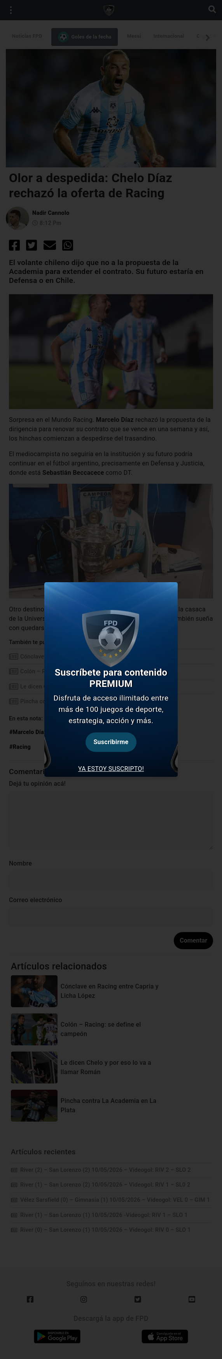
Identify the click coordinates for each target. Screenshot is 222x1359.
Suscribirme (111, 742)
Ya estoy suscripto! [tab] (111, 769)
